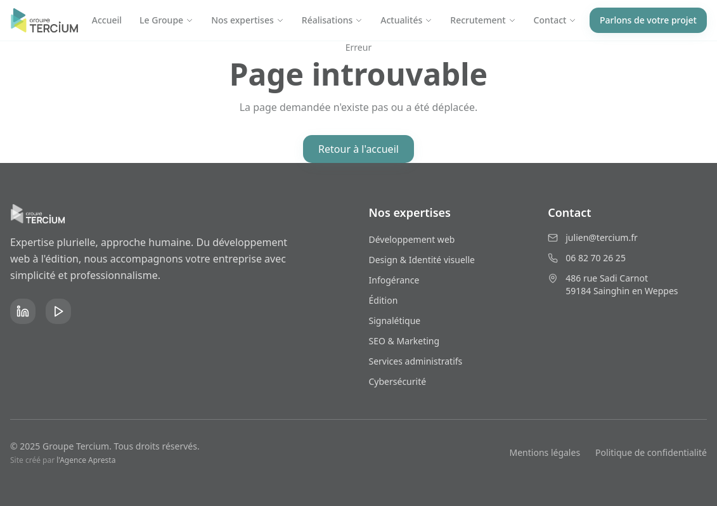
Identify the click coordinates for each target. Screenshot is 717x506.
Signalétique (395, 321)
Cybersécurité (398, 381)
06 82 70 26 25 (595, 258)
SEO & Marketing (404, 341)
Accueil (107, 20)
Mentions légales (545, 452)
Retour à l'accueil (358, 149)
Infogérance (394, 280)
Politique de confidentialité (651, 452)
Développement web (412, 239)
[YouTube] (58, 311)
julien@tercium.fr (601, 237)
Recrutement (482, 20)
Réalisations (332, 20)
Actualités (406, 20)
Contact (555, 20)
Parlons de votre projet (648, 20)
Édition (383, 300)
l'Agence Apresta (85, 460)
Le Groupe (166, 20)
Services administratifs (416, 361)
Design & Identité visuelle (422, 260)
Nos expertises (247, 20)
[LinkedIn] (23, 311)
